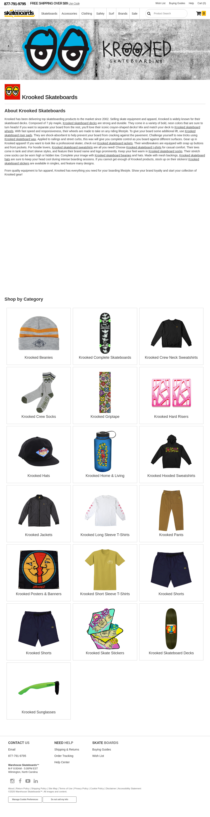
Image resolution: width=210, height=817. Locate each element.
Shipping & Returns (66, 749)
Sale (134, 13)
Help (191, 3)
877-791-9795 (15, 4)
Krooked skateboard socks (165, 151)
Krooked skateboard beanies (113, 155)
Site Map (52, 788)
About (11, 788)
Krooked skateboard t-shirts (143, 147)
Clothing (86, 13)
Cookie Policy (97, 788)
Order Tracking (63, 755)
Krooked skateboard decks (80, 123)
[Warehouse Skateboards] (21, 13)
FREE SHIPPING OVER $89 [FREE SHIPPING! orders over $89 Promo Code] (55, 3)
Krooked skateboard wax (20, 139)
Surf (111, 13)
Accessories (69, 13)
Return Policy (22, 788)
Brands (122, 13)
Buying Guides (177, 3)
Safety (100, 13)
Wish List (160, 3)
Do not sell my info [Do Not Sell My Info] (59, 799)
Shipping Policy (39, 788)
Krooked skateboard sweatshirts (72, 147)
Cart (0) (201, 3)
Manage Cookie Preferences (25, 799)
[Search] (166, 13)
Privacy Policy (81, 788)
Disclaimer (111, 788)
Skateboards (49, 13)
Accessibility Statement (129, 788)
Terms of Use (66, 788)
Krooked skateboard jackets (115, 143)
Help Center (62, 762)
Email (11, 749)
